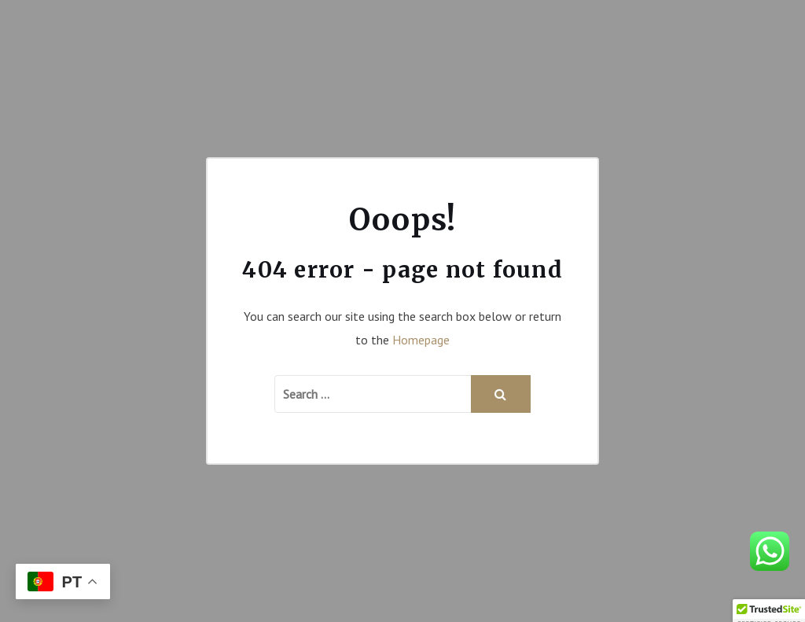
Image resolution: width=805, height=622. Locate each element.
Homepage (421, 340)
